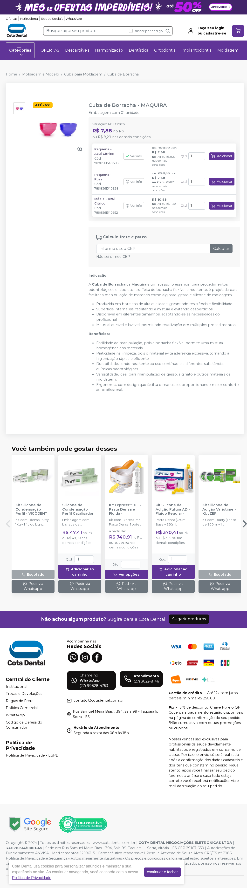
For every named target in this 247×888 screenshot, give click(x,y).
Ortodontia (165, 50)
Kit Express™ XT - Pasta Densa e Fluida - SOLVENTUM (125, 509)
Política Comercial (22, 708)
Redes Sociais (52, 18)
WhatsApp (74, 18)
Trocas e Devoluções (24, 693)
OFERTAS (50, 50)
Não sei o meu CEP (113, 256)
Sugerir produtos (189, 619)
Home (11, 74)
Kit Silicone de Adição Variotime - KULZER (219, 509)
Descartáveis (77, 50)
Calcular (221, 248)
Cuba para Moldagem (83, 74)
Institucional (29, 18)
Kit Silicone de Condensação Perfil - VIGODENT (31, 509)
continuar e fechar (162, 872)
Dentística (138, 50)
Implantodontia (196, 50)
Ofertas (11, 18)
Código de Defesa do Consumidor (24, 725)
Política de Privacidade (31, 878)
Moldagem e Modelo (40, 74)
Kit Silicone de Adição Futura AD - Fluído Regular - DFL (173, 509)
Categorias (20, 50)
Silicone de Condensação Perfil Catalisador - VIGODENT (79, 509)
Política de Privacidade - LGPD (32, 755)
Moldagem (227, 50)
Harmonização (109, 50)
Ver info (134, 156)
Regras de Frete (20, 701)
